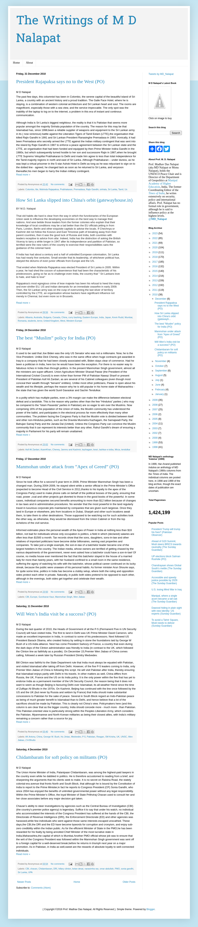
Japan (108, 317)
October (159, 366)
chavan (33, 868)
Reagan (100, 736)
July (157, 380)
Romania (22, 321)
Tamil (120, 189)
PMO (117, 868)
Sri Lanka (112, 189)
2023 (155, 233)
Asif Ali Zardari (32, 449)
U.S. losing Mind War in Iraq (167, 589)
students (32, 321)
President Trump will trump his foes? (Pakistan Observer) (166, 532)
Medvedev (76, 736)
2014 (155, 275)
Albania (29, 317)
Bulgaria (47, 317)
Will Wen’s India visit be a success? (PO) (56, 614)
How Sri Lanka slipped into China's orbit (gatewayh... (167, 316)
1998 (155, 447)
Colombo (29, 189)
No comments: (58, 184)
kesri (95, 449)
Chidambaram (45, 868)
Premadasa (79, 189)
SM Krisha (110, 736)
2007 (155, 409)
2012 (155, 285)
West (62, 321)
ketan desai (77, 868)
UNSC (124, 736)
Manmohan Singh (63, 597)
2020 (155, 247)
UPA (30, 872)
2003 (155, 428)
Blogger (150, 909)
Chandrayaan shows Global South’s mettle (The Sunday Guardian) (166, 568)
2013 (155, 280)
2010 (155, 294)
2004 (155, 423)
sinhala (103, 189)
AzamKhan (45, 449)
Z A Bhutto (30, 740)
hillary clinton (64, 868)
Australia (38, 317)
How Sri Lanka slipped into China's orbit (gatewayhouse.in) (74, 200)
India (101, 317)
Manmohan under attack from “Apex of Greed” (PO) (67, 466)
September (161, 370)
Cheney (56, 449)
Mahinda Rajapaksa (49, 189)
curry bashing (74, 317)
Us (126, 189)
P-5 (84, 736)
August (159, 375)
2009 (155, 400)
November (161, 361)
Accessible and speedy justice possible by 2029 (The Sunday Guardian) (164, 580)
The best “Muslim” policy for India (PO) (55, 337)
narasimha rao (92, 868)
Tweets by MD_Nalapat (161, 74)
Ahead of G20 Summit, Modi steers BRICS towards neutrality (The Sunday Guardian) (166, 545)
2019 (155, 252)
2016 (155, 266)
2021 (155, 242)
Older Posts (129, 882)
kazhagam (87, 449)
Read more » (23, 174)
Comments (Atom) (41, 887)
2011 (155, 290)
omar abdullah (107, 868)
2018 (155, 257)
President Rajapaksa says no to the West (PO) (60, 81)
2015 (155, 271)
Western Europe (74, 321)
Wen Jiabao (79, 597)
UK (118, 736)
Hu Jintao (65, 736)
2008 (155, 404)
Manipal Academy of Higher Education (162, 183)
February (160, 389)
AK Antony (30, 736)
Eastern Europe (90, 317)
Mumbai (128, 317)
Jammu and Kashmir (71, 449)
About (29, 62)
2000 (155, 437)
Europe (33, 597)
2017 (155, 261)
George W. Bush (51, 736)
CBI (27, 597)
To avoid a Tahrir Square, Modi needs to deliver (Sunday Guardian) (165, 623)
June (158, 384)
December (161, 298)
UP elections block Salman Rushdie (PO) (166, 558)
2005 (155, 419)
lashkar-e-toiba (106, 449)
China (64, 317)
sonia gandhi (127, 868)
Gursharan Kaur (46, 597)
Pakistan (91, 736)
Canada (56, 317)
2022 (155, 238)
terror (39, 321)
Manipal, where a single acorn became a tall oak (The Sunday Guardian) (164, 598)
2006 (155, 414)
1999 (155, 442)
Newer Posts (24, 882)
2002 (155, 433)
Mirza (117, 449)
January (159, 394)
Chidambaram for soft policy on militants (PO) (61, 757)
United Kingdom (51, 321)
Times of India (156, 193)
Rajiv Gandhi (92, 189)
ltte (36, 189)
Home (16, 62)
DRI (55, 868)
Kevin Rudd (117, 317)
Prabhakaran (66, 189)
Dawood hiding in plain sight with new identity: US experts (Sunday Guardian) (167, 610)
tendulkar (125, 449)
